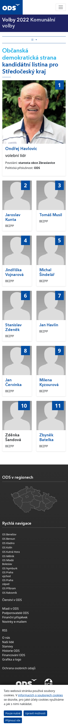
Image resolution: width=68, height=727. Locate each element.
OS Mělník (8, 556)
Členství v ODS (12, 600)
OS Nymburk (9, 568)
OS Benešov (9, 534)
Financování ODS (13, 655)
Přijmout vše (12, 720)
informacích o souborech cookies (40, 695)
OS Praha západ (7, 582)
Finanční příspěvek (15, 617)
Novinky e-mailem (14, 622)
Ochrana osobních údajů (19, 668)
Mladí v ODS (10, 609)
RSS (4, 630)
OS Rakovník (9, 592)
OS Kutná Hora (11, 552)
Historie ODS (11, 651)
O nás (6, 638)
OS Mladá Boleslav (8, 562)
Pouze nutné (12, 713)
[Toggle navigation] (61, 7)
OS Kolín (7, 547)
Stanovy (7, 646)
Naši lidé (8, 642)
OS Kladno (8, 543)
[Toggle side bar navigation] (34, 39)
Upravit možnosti (35, 713)
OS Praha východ (7, 574)
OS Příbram (9, 588)
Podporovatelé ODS (15, 613)
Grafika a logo (11, 659)
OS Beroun (8, 538)
